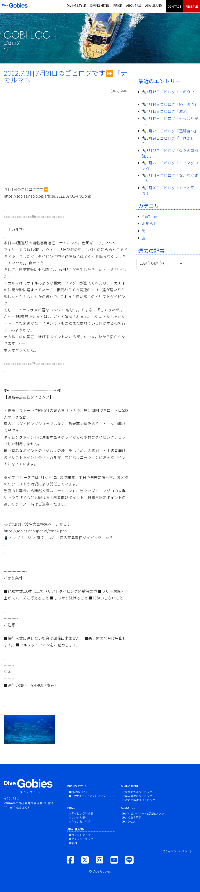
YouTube (149, 216)
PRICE (117, 5)
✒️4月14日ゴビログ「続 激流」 (170, 104)
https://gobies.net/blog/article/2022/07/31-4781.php (47, 196)
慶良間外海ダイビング (138, 792)
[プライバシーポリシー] (176, 851)
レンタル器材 (79, 817)
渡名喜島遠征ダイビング (140, 800)
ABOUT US (133, 5)
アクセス (130, 821)
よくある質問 (133, 817)
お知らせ (149, 223)
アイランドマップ (82, 839)
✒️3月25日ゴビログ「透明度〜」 (170, 130)
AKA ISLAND (153, 5)
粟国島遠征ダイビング (138, 796)
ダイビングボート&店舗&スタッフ (146, 813)
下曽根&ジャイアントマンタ (88, 796)
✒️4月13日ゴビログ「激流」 (166, 111)
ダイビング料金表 (82, 813)
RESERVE (191, 6)
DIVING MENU (99, 5)
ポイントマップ (81, 835)
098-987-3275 (19, 807)
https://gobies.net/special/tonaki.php (35, 530)
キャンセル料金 (81, 821)
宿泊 (74, 843)
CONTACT (175, 6)
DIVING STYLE (76, 5)
